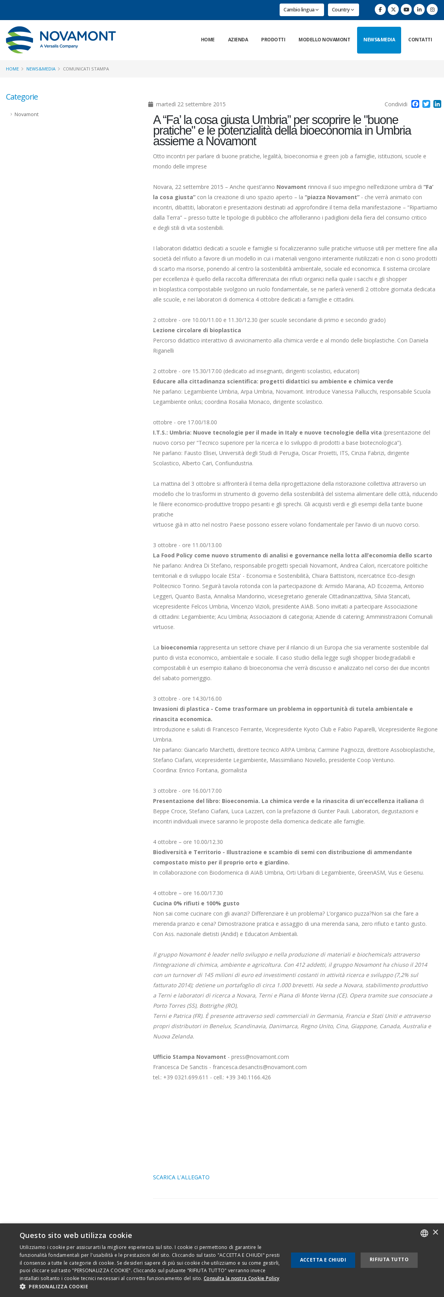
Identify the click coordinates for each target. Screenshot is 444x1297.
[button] (150, 1286)
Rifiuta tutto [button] (389, 1259)
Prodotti (273, 39)
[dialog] (222, 1260)
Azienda (238, 39)
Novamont (27, 114)
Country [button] (343, 9)
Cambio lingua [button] (301, 9)
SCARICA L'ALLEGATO (181, 1177)
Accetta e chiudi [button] (323, 1259)
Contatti (420, 39)
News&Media (379, 39)
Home (208, 39)
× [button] (435, 1233)
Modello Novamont (324, 39)
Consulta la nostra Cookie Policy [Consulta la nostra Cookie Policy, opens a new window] (242, 1278)
